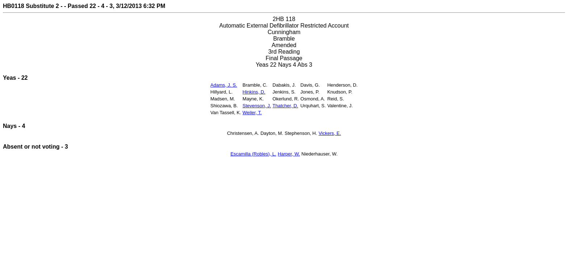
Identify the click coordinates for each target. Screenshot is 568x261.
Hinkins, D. (254, 92)
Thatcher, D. (285, 105)
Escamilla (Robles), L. (253, 154)
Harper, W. (289, 154)
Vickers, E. (329, 133)
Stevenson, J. (257, 105)
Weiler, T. (252, 112)
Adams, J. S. (223, 85)
